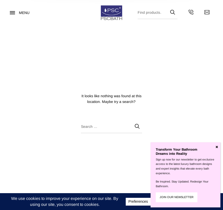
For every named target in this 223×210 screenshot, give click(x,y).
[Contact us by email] (207, 13)
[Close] (216, 147)
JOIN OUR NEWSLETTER (177, 197)
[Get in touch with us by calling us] (191, 13)
